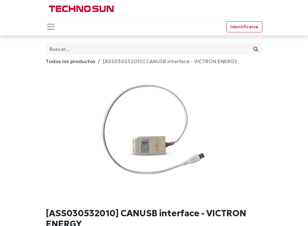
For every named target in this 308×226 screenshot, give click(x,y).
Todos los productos (70, 61)
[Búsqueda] (255, 49)
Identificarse (244, 27)
